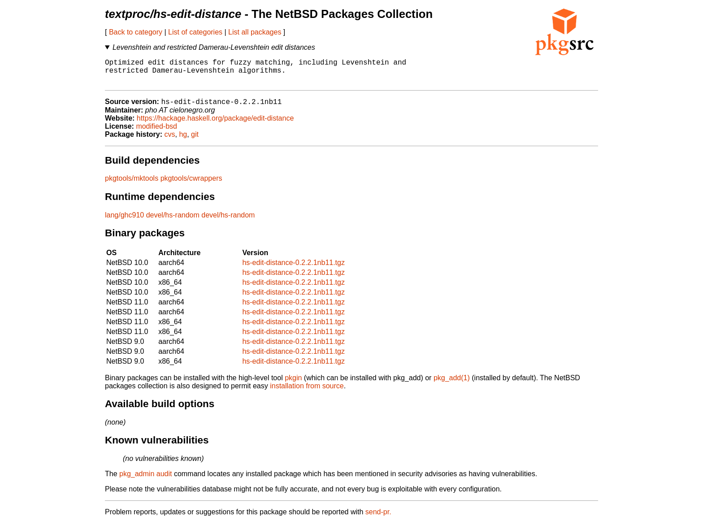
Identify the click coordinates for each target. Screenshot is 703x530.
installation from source (307, 392)
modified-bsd (156, 133)
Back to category (135, 32)
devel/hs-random (173, 222)
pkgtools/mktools (131, 185)
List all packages (254, 32)
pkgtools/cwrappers (191, 185)
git (195, 141)
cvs (170, 141)
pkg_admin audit (145, 480)
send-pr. (378, 518)
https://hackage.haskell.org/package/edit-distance (215, 125)
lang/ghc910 (124, 222)
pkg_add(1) (452, 384)
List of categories (195, 32)
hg (183, 141)
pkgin (293, 384)
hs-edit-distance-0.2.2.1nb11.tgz (293, 269)
